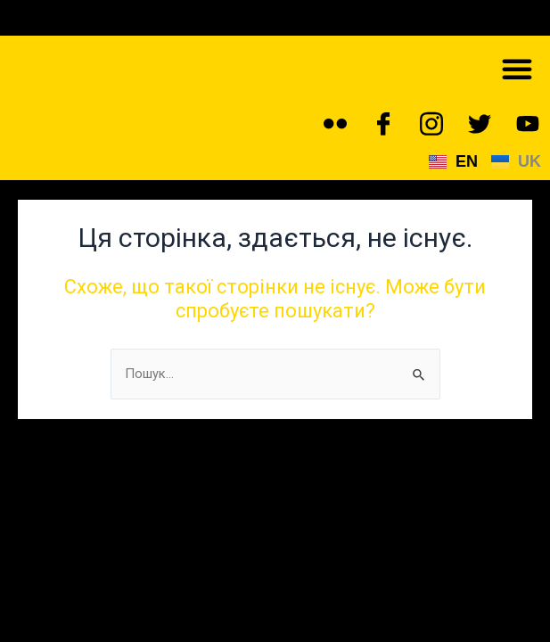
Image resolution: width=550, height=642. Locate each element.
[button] (517, 69)
